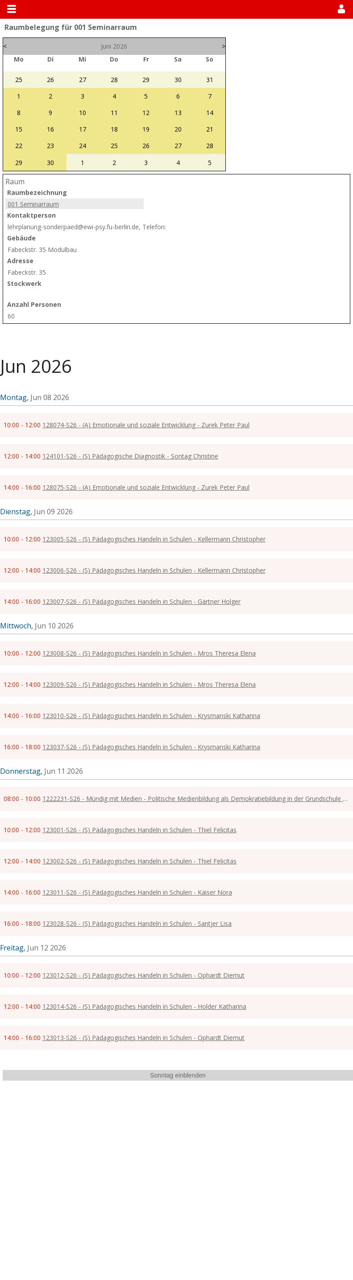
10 (82, 112)
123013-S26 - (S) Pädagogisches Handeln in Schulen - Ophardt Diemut (143, 1037)
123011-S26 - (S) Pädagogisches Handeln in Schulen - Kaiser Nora (137, 892)
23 (50, 145)
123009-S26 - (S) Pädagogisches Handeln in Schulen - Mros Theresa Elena (149, 684)
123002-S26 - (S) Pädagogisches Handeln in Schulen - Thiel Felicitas (139, 861)
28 (114, 79)
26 (50, 79)
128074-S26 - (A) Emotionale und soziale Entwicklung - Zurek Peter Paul (145, 425)
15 (18, 129)
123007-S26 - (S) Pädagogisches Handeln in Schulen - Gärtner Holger (141, 601)
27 (82, 79)
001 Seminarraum (33, 204)
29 (146, 79)
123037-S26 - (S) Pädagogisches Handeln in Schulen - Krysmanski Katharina (151, 747)
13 (178, 112)
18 (114, 129)
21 (209, 129)
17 (82, 129)
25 (18, 79)
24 (82, 145)
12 (146, 112)
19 (146, 129)
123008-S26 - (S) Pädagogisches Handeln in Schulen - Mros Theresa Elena (149, 653)
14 (209, 112)
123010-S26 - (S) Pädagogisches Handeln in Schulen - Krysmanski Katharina (151, 715)
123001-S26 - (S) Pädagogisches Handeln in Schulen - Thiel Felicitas (139, 830)
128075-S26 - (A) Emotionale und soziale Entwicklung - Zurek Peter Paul (145, 487)
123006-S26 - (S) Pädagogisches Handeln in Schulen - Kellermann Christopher (154, 570)
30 (178, 79)
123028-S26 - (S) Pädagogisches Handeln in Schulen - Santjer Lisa (137, 923)
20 (178, 129)
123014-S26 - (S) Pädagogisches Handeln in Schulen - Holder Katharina (144, 1006)
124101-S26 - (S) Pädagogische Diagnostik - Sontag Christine (130, 456)
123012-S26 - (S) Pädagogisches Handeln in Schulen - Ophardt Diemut (143, 975)
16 (50, 129)
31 (209, 79)
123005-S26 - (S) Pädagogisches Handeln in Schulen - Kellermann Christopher (154, 539)
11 (114, 112)
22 (18, 145)
